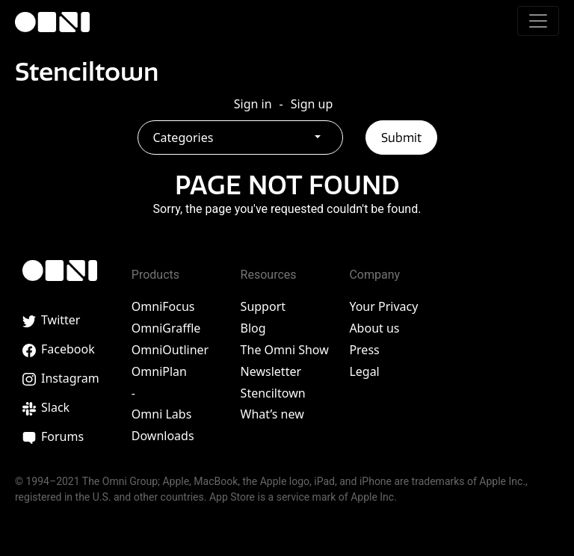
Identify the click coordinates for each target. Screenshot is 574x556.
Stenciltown (86, 71)
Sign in (253, 104)
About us (374, 328)
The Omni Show (285, 350)
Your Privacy (383, 306)
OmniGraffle (166, 328)
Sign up (312, 104)
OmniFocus (163, 306)
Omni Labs (162, 414)
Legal (364, 371)
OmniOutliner (170, 350)
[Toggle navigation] (538, 21)
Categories (183, 137)
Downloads (163, 435)
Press (364, 350)
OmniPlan (159, 371)
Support (263, 306)
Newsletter (271, 371)
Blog (253, 328)
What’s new (272, 414)
